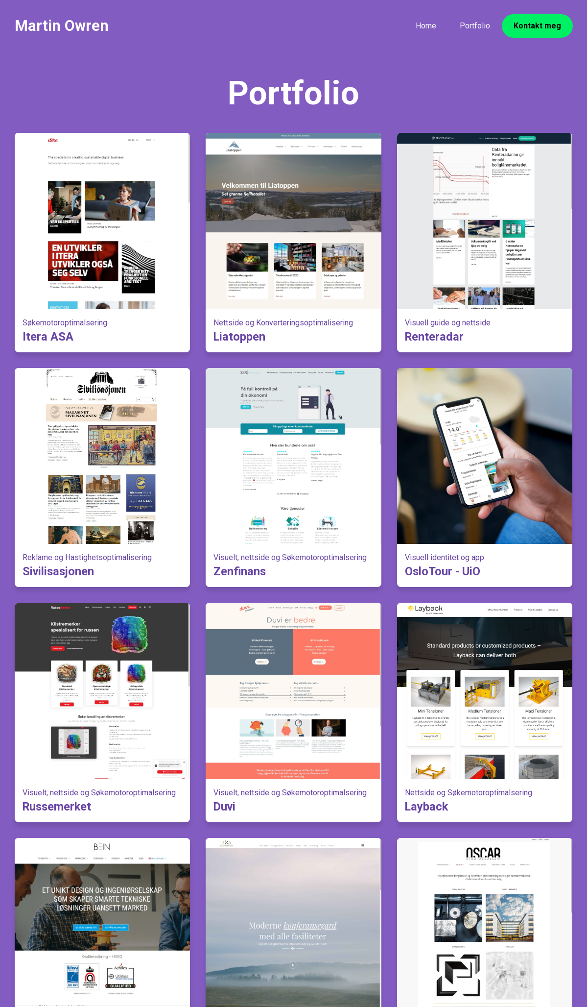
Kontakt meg (537, 25)
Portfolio (475, 25)
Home (426, 25)
